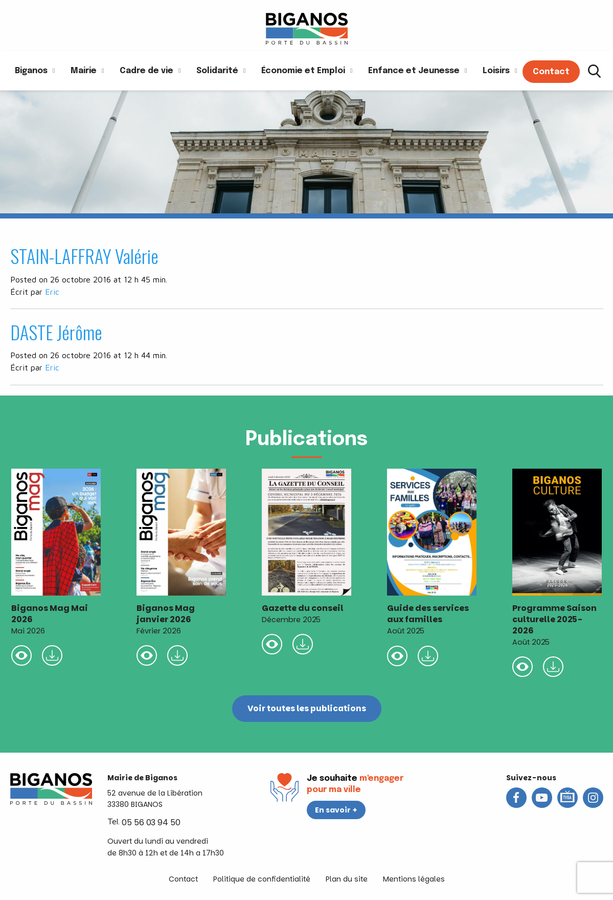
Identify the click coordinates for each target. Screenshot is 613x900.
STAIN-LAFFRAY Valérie (84, 255)
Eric (52, 291)
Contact (183, 879)
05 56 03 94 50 (151, 822)
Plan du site (347, 879)
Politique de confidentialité (261, 879)
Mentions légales (414, 879)
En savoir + (336, 810)
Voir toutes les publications (306, 708)
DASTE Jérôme (56, 331)
